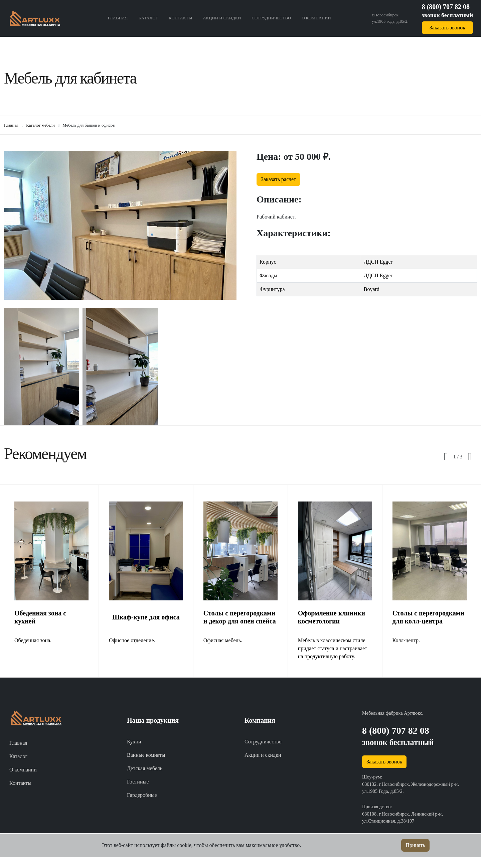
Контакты (180, 18)
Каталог (148, 18)
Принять (415, 845)
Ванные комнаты (146, 755)
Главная (118, 18)
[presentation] (446, 456)
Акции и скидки (222, 18)
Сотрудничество (271, 18)
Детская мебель (144, 768)
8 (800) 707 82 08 (446, 6)
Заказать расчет (278, 179)
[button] (456, 457)
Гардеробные (142, 795)
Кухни (134, 741)
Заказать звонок (447, 27)
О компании (316, 18)
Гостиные (138, 781)
